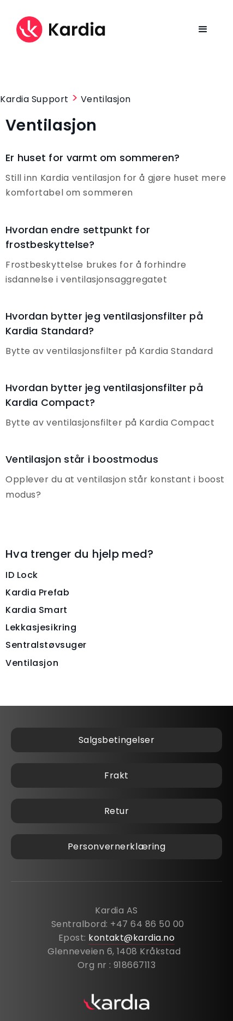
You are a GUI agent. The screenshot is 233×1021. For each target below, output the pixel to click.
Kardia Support (34, 99)
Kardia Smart (36, 610)
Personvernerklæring (117, 846)
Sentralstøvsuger (46, 645)
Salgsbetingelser (117, 740)
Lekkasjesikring (40, 627)
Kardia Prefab (37, 592)
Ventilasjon (106, 99)
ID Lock (21, 575)
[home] (61, 29)
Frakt (116, 775)
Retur (116, 811)
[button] (203, 29)
